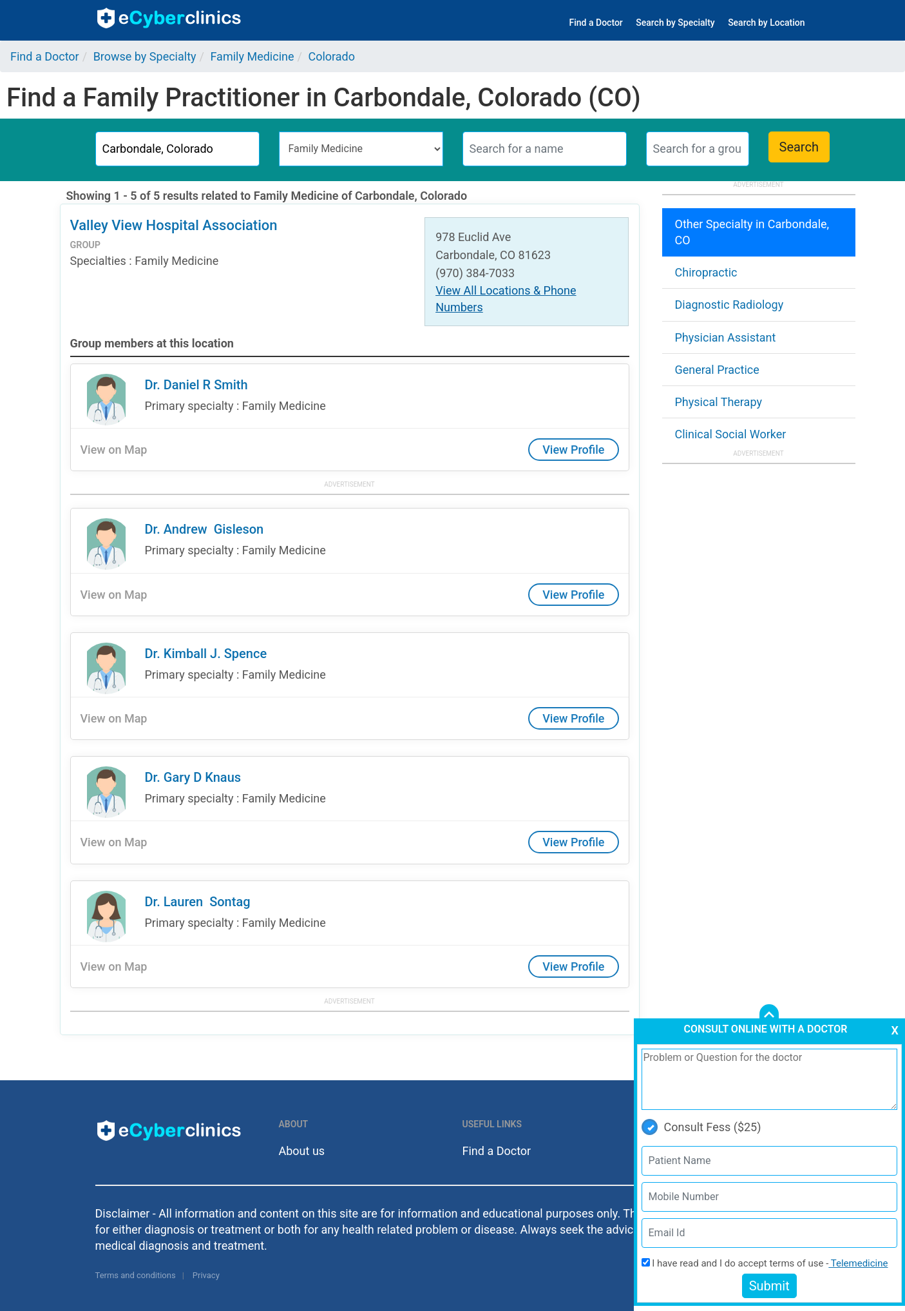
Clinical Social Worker (730, 434)
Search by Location (766, 22)
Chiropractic (706, 272)
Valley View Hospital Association (174, 225)
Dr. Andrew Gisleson (204, 529)
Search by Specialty (675, 22)
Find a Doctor (596, 22)
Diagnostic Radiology (729, 304)
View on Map (114, 449)
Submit (769, 1286)
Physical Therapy (718, 402)
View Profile (573, 449)
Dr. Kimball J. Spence (206, 653)
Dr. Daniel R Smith (196, 385)
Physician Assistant (725, 337)
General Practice (717, 369)
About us (302, 1151)
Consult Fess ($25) (701, 1127)
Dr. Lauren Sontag (198, 901)
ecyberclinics (169, 18)
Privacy (206, 1275)
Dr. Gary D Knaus (193, 777)
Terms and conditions (135, 1275)
